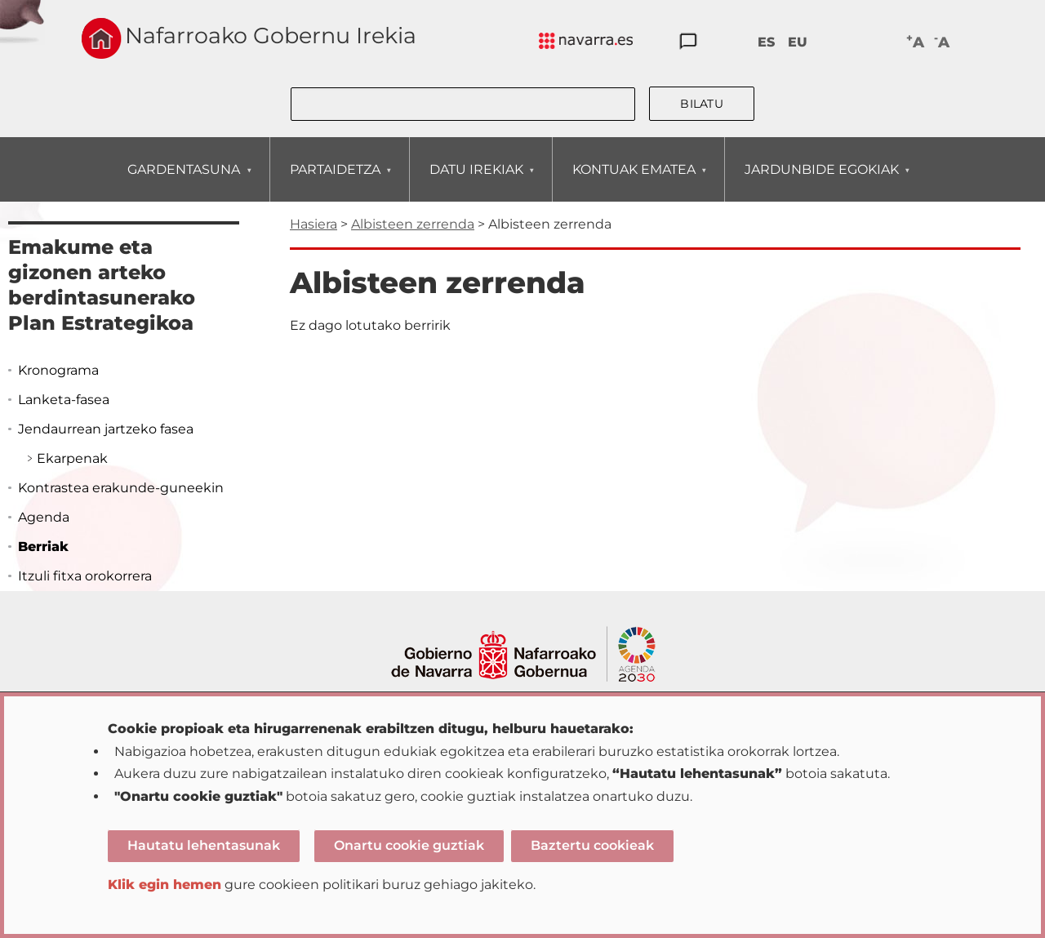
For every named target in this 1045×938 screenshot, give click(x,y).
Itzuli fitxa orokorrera (85, 576)
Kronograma (58, 370)
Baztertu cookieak (592, 845)
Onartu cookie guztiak (409, 845)
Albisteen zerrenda (412, 224)
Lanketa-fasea (63, 399)
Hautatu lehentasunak (203, 845)
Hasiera (313, 224)
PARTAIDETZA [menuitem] (334, 182)
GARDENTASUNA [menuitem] (183, 182)
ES (766, 42)
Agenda (43, 517)
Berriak (43, 546)
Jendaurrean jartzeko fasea (105, 429)
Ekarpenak (72, 458)
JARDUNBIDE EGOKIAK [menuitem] (821, 182)
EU (797, 42)
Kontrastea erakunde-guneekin (121, 488)
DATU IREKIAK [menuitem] (476, 182)
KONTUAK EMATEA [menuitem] (633, 182)
